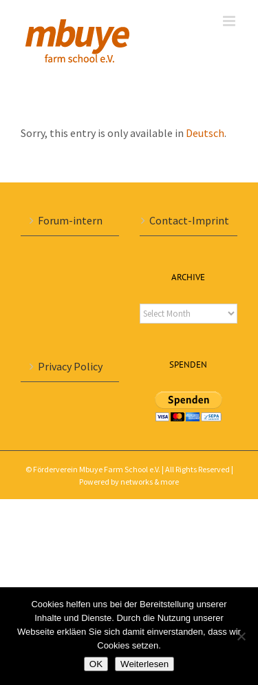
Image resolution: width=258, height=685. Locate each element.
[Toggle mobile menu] (230, 21)
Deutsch (205, 133)
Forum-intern (70, 220)
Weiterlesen (144, 664)
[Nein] (241, 636)
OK (96, 664)
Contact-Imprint (189, 220)
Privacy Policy (70, 366)
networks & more (149, 481)
